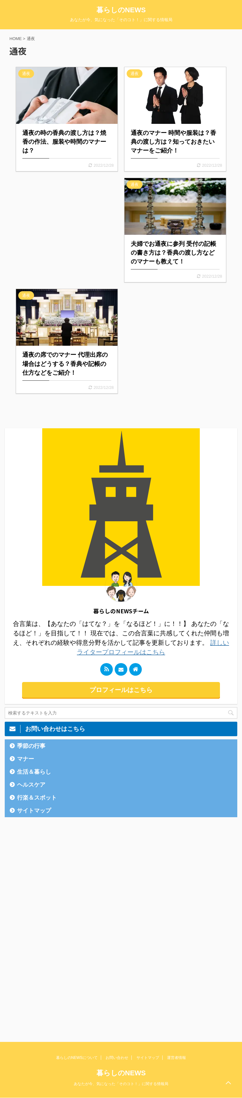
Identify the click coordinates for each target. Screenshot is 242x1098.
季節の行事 (31, 746)
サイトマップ (34, 810)
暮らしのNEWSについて (77, 1057)
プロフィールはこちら (121, 689)
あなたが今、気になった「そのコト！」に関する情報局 (121, 1084)
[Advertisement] (67, 227)
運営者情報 (176, 1057)
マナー (25, 759)
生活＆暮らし (34, 772)
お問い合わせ (117, 1057)
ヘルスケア (31, 785)
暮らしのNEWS (121, 10)
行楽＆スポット (37, 798)
